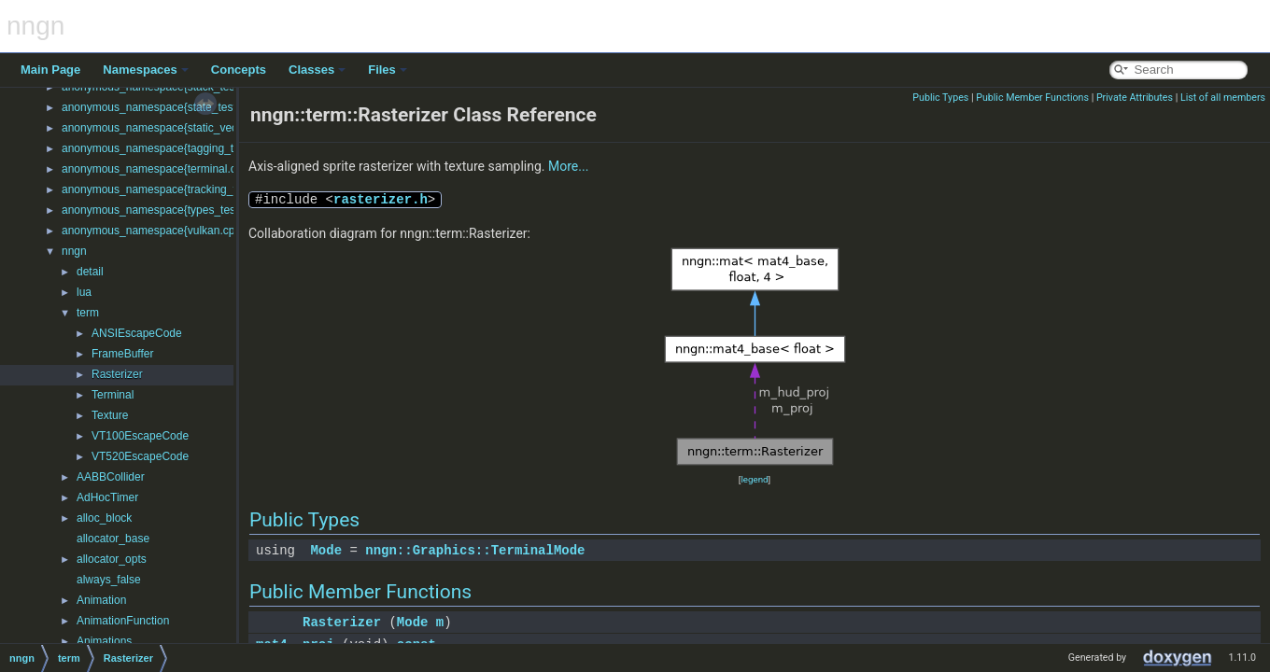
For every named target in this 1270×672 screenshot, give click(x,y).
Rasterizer (117, 374)
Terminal (113, 394)
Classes (317, 70)
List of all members (1222, 97)
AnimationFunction (123, 620)
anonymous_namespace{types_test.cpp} (162, 210)
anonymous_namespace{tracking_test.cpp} (168, 189)
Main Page (50, 70)
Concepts (238, 70)
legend (754, 479)
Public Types (940, 97)
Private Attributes (1134, 97)
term (88, 312)
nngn (74, 251)
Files (387, 70)
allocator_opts (112, 559)
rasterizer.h (380, 199)
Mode (326, 550)
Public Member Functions (1032, 97)
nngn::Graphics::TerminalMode (475, 550)
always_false (109, 579)
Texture (110, 415)
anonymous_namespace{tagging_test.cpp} (168, 148)
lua (84, 292)
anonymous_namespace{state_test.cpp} (161, 107)
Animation (101, 600)
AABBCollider (111, 476)
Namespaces (146, 70)
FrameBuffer (122, 353)
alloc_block (104, 518)
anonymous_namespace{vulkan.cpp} (153, 230)
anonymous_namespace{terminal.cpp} (157, 168)
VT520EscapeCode (140, 456)
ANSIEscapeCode (137, 333)
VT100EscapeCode (140, 435)
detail (90, 271)
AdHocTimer (107, 497)
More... (568, 166)
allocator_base (113, 538)
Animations (104, 641)
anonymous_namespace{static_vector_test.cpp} (181, 127)
